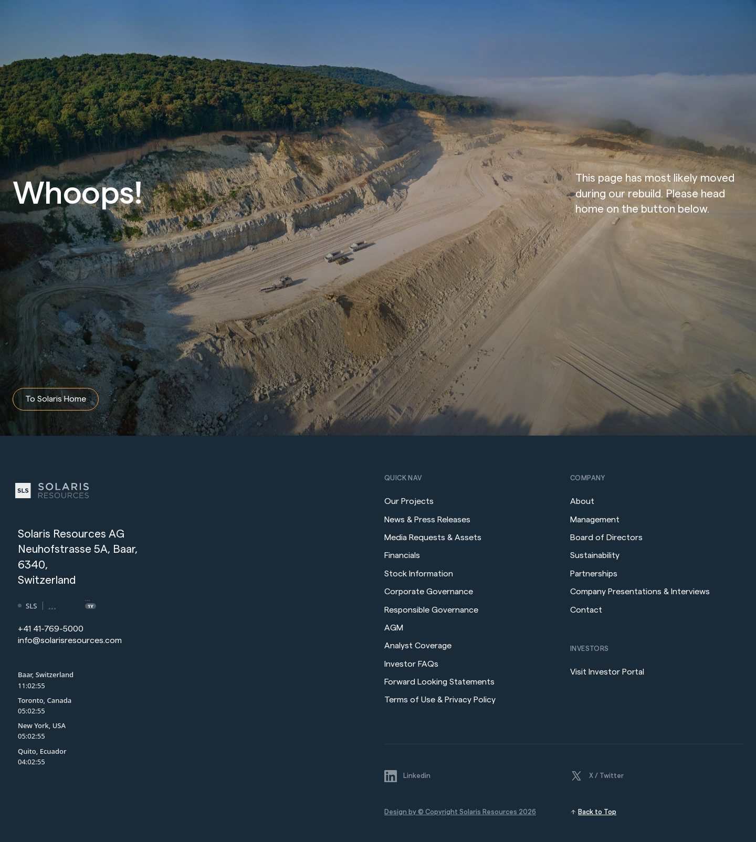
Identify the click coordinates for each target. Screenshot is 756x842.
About (582, 501)
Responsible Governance (431, 610)
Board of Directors (606, 537)
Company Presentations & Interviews (640, 591)
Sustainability (595, 555)
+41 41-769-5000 (50, 629)
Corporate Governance (428, 591)
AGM (393, 628)
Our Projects (409, 501)
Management (595, 519)
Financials (402, 555)
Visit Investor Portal (607, 672)
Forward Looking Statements (439, 682)
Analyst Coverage (418, 645)
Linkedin (416, 775)
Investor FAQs (411, 664)
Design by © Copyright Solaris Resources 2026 (460, 811)
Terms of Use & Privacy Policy (440, 700)
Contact (586, 610)
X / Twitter (606, 775)
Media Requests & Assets (432, 537)
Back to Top (597, 811)
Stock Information (418, 574)
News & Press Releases (428, 519)
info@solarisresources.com (70, 640)
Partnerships (593, 574)
